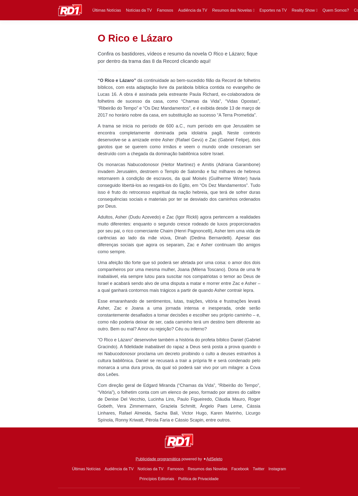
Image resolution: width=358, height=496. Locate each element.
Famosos (165, 10)
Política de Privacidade (198, 479)
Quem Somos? (336, 10)
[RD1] (70, 10)
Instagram (277, 469)
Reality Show (303, 10)
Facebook (240, 469)
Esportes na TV (273, 10)
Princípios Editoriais (156, 479)
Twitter (259, 469)
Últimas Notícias (106, 10)
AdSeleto (214, 459)
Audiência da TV (192, 10)
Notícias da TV (139, 10)
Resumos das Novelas (232, 10)
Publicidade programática (158, 459)
